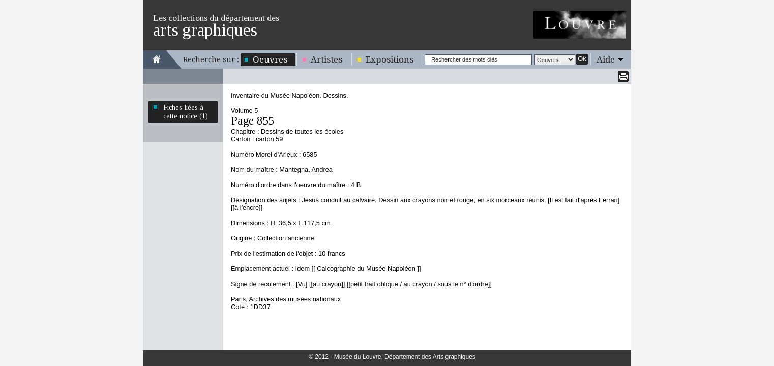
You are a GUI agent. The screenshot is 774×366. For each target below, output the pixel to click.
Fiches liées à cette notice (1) (185, 111)
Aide (606, 59)
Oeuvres (270, 59)
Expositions (389, 59)
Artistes (326, 59)
